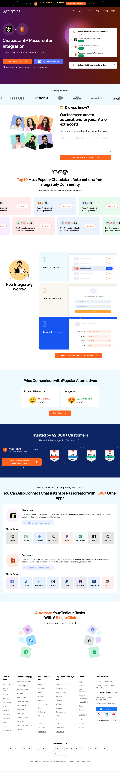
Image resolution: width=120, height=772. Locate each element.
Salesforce (6, 685)
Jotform (59, 697)
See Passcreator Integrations (38, 569)
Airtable (41, 721)
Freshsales (6, 700)
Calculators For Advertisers (105, 705)
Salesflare (6, 715)
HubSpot (20, 695)
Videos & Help (84, 703)
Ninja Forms (60, 721)
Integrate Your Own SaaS (104, 682)
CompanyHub (7, 704)
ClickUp (41, 701)
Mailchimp (20, 711)
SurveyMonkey (61, 713)
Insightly (5, 696)
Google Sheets (43, 685)
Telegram (41, 729)
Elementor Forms (62, 685)
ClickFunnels (21, 715)
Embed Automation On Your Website (105, 687)
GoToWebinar (21, 707)
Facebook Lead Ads (24, 683)
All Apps (89, 11)
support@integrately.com (106, 721)
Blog (97, 11)
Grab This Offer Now (75, 4)
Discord (41, 717)
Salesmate (6, 719)
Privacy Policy (74, 762)
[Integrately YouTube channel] (113, 716)
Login (113, 11)
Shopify (41, 697)
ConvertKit (20, 722)
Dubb (4, 727)
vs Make (82, 725)
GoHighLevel (21, 699)
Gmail (40, 693)
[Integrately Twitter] (99, 716)
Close (5, 708)
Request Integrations (83, 698)
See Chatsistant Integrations (38, 524)
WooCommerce (43, 705)
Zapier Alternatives (83, 692)
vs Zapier (82, 721)
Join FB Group (106, 711)
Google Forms (61, 693)
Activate (27, 206)
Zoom (40, 725)
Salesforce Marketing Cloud (24, 727)
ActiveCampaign (22, 687)
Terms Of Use (85, 762)
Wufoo (58, 705)
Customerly (7, 731)
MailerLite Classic (23, 719)
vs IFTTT (82, 729)
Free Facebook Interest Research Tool (104, 700)
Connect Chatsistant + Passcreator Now (78, 357)
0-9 (5, 750)
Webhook (41, 689)
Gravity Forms (61, 689)
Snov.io (5, 723)
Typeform (59, 701)
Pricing (105, 11)
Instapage (59, 725)
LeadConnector (22, 691)
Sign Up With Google (48, 61)
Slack (40, 709)
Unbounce (60, 709)
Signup (81, 707)
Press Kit (82, 711)
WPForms (59, 717)
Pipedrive (6, 711)
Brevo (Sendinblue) (23, 703)
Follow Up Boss (6, 690)
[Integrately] (11, 10)
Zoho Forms (60, 729)
